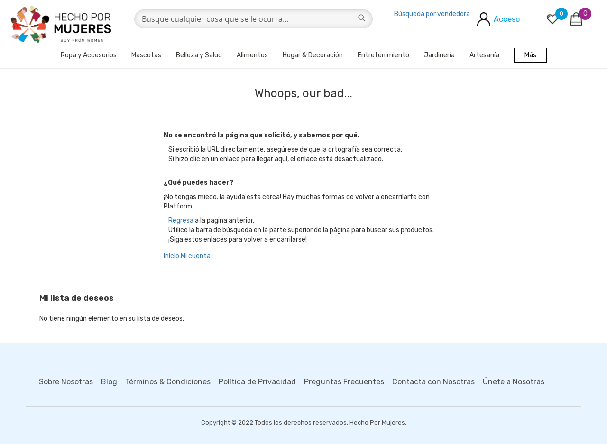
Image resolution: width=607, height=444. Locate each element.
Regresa (180, 221)
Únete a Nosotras (513, 381)
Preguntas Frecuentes (344, 381)
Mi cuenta (196, 256)
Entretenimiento (383, 55)
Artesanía (484, 55)
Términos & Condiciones (168, 381)
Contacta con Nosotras (433, 381)
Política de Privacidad (257, 381)
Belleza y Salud (199, 55)
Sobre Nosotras (66, 381)
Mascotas (146, 55)
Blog (109, 381)
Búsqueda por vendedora (432, 14)
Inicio (171, 256)
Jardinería (439, 55)
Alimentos (252, 55)
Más (530, 55)
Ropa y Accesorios (89, 55)
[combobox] (253, 18)
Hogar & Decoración (313, 55)
